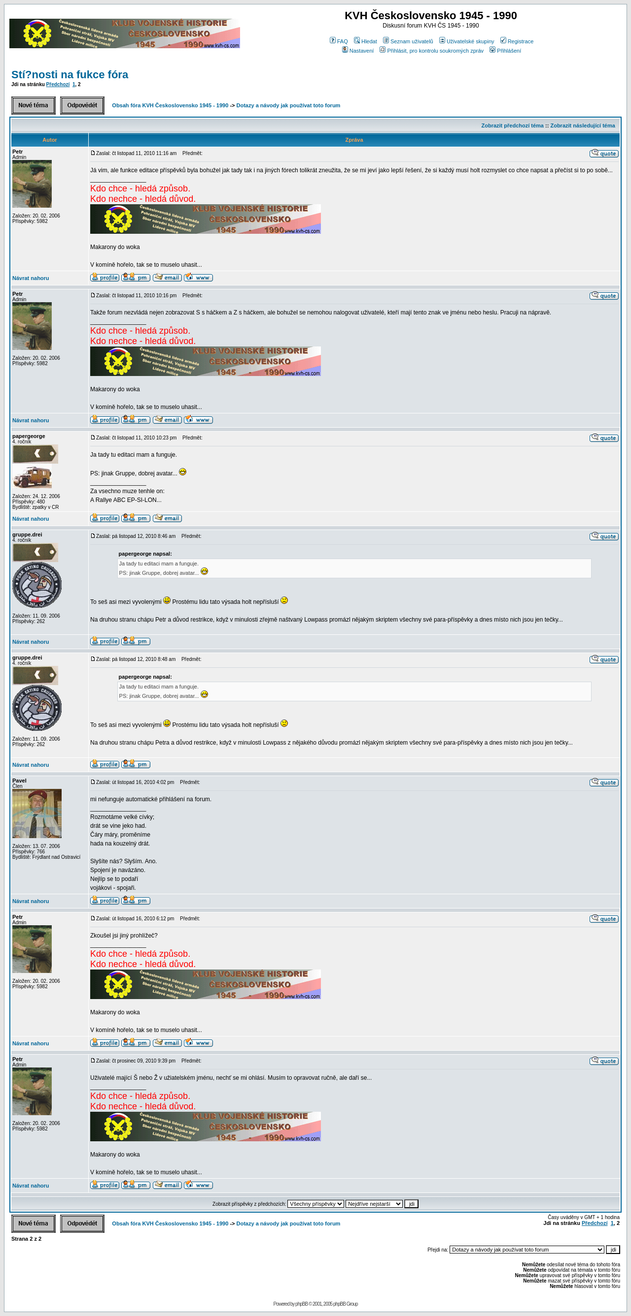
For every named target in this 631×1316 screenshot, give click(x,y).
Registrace (517, 41)
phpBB (301, 1304)
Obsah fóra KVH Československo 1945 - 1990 (170, 105)
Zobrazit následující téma (582, 125)
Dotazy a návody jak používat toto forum (289, 105)
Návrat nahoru (30, 278)
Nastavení (358, 51)
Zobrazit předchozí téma (512, 125)
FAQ (339, 41)
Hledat (365, 41)
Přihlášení (505, 51)
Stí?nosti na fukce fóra (69, 74)
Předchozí (58, 84)
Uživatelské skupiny (466, 41)
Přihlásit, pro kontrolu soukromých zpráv (432, 51)
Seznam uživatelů (408, 41)
